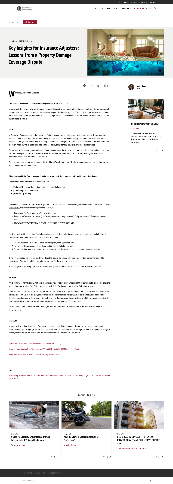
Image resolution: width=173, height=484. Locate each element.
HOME (126, 2)
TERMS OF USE (27, 473)
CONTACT (152, 2)
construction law (40, 375)
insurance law (72, 375)
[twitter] (91, 85)
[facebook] (105, 85)
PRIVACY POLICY (40, 473)
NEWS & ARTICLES (142, 10)
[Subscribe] (30, 22)
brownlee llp (13, 375)
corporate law (52, 375)
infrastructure (14, 378)
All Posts (13, 22)
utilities (95, 375)
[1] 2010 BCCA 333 (35, 343)
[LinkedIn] (120, 2)
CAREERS (142, 2)
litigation (87, 375)
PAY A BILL (133, 2)
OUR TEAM (98, 10)
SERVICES (124, 10)
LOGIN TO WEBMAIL (55, 473)
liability (80, 375)
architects (23, 375)
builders (30, 375)
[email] (84, 85)
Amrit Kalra (141, 86)
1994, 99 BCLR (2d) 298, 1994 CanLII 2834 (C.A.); (44, 349)
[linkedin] (98, 85)
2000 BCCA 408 (34, 354)
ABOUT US (110, 10)
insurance (62, 375)
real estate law (104, 375)
